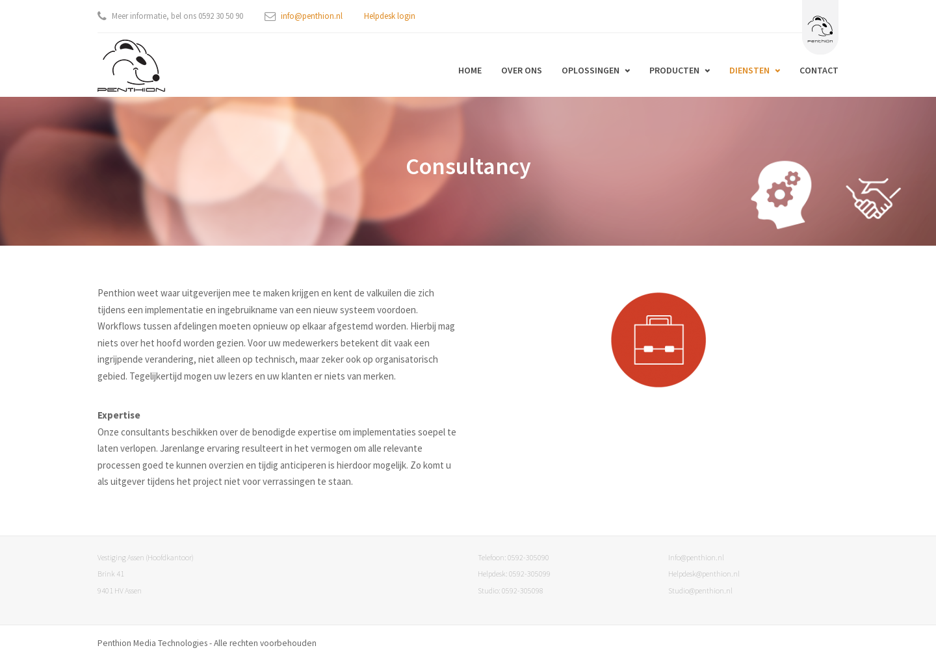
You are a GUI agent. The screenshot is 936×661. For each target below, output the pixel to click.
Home (470, 70)
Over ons (521, 70)
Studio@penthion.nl (700, 590)
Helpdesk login (389, 15)
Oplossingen (590, 70)
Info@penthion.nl (696, 557)
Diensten (749, 70)
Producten (674, 70)
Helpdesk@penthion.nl (704, 573)
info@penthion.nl (312, 15)
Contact (819, 70)
